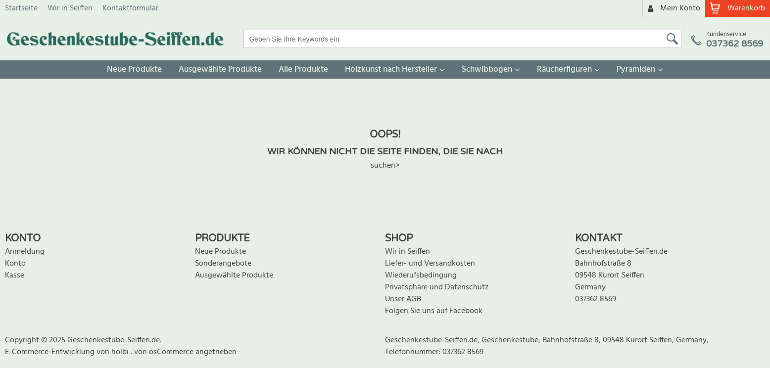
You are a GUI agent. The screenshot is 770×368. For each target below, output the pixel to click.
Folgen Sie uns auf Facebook (433, 311)
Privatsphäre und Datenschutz (436, 287)
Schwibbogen (487, 69)
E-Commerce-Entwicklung (50, 352)
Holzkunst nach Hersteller (391, 69)
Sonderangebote (223, 263)
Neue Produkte (134, 69)
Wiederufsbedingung (421, 275)
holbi (121, 352)
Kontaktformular (130, 8)
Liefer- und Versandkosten (430, 263)
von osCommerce (164, 352)
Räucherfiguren (564, 69)
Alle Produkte (303, 69)
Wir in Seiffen (70, 8)
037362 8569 (595, 299)
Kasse (14, 275)
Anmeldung (25, 251)
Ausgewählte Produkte (220, 69)
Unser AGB (403, 299)
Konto (15, 263)
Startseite (21, 8)
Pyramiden (636, 69)
